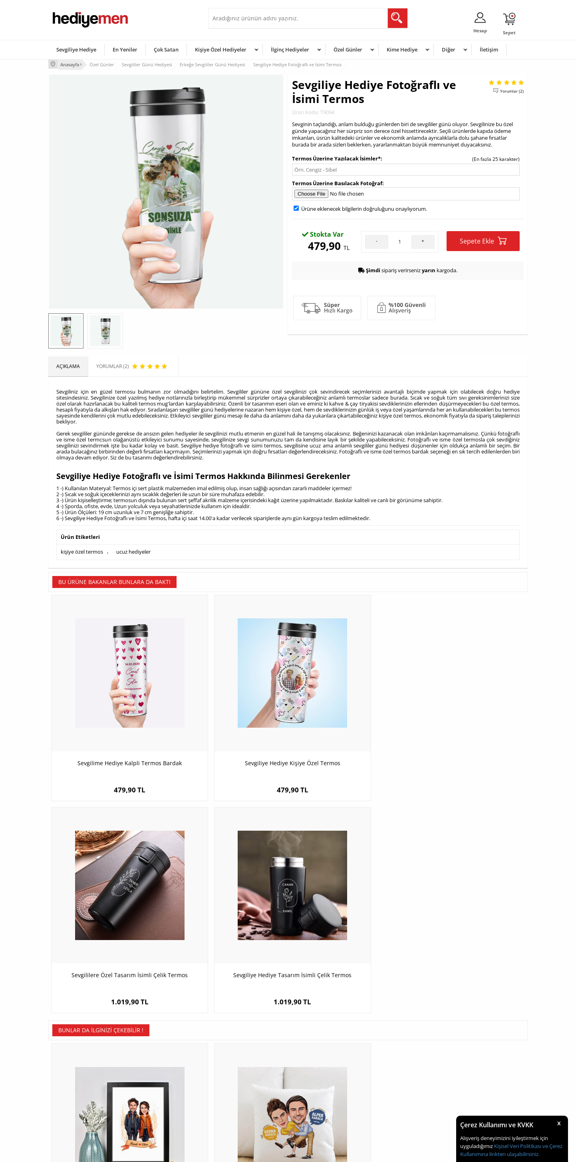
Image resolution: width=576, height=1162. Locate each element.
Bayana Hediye (388, 1070)
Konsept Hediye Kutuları (238, 1058)
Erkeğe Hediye (388, 1058)
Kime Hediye (402, 49)
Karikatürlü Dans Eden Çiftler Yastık (228, 910)
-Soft (246, 1151)
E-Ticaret (264, 1151)
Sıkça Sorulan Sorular (76, 1117)
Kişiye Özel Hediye (152, 1058)
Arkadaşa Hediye (391, 1106)
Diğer (448, 49)
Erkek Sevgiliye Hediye (237, 1094)
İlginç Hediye (386, 1117)
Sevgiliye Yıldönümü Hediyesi (244, 1117)
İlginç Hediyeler (290, 49)
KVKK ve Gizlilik (68, 1106)
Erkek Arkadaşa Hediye (158, 1070)
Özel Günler (348, 49)
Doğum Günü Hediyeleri (319, 1070)
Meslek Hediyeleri (152, 1117)
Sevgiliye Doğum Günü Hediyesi (247, 1082)
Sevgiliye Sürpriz (150, 1106)
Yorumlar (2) (512, 90)
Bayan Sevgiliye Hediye (238, 1106)
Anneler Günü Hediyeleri (319, 1094)
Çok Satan (166, 49)
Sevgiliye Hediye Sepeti (238, 1070)
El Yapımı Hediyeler (153, 1094)
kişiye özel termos (82, 550)
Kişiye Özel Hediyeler (220, 49)
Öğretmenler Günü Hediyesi (323, 1106)
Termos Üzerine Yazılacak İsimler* (336, 157)
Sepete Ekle (483, 240)
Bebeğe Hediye (389, 1094)
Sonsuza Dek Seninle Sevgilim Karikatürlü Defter (348, 914)
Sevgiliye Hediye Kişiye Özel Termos (228, 717)
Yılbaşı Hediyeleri (311, 1082)
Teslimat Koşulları (72, 1058)
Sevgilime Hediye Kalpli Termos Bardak (108, 721)
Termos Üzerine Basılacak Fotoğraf (337, 182)
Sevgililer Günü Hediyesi (319, 1058)
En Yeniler (125, 49)
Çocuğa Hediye (388, 1082)
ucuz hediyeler (133, 550)
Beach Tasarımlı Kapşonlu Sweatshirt (468, 910)
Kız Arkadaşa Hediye (155, 1082)
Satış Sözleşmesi (70, 1082)
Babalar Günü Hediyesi (317, 1117)
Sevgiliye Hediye (76, 49)
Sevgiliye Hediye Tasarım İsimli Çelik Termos (467, 721)
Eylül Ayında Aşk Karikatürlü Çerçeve (108, 910)
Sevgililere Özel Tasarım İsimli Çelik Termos (348, 721)
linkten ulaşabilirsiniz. (514, 1154)
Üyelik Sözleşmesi (72, 1070)
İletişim (489, 49)
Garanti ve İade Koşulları (79, 1094)
